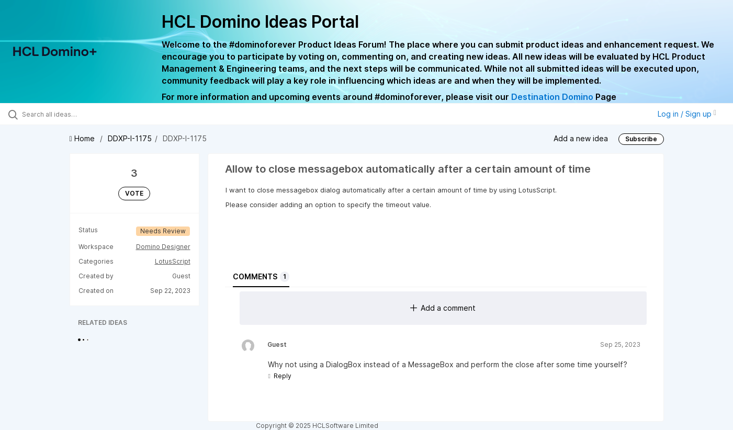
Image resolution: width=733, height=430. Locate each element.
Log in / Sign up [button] (687, 113)
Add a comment (443, 307)
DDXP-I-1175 (130, 138)
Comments (261, 276)
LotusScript (172, 261)
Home (83, 138)
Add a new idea (581, 138)
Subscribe (641, 139)
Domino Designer (163, 247)
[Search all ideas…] (86, 114)
